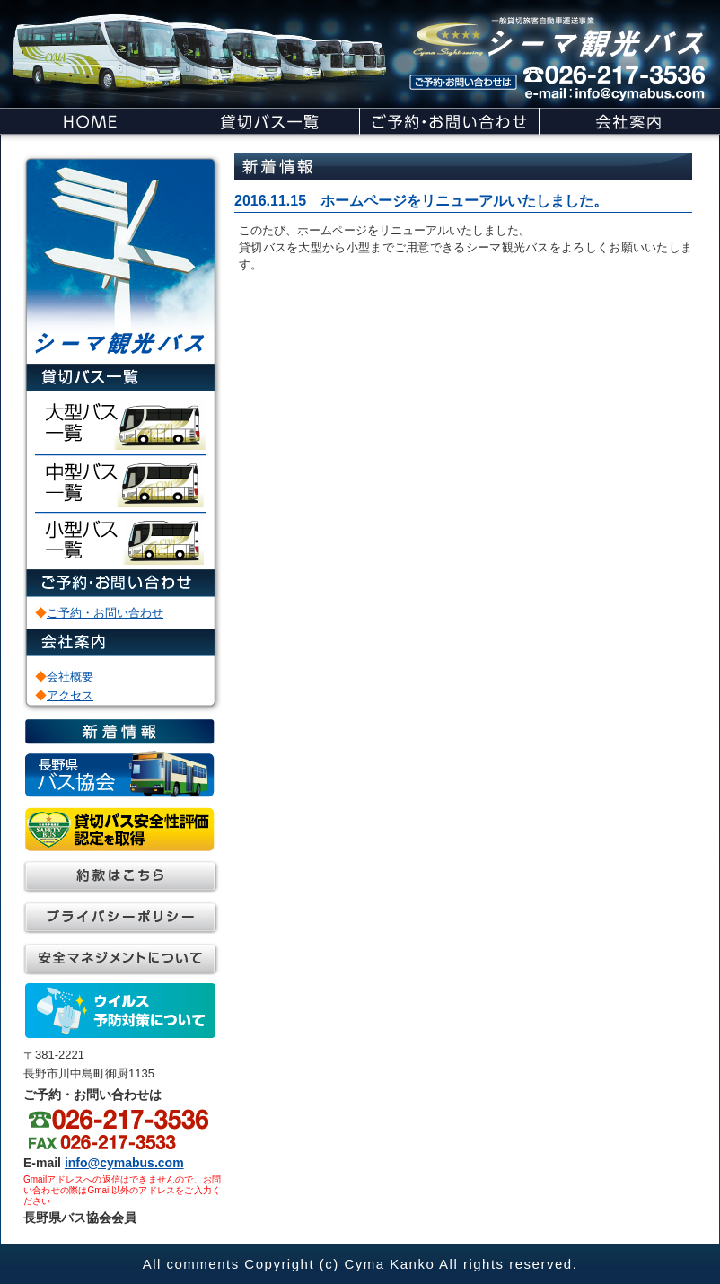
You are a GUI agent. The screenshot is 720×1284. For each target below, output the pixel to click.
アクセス (70, 695)
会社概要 (70, 676)
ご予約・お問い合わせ (105, 613)
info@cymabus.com (124, 1163)
